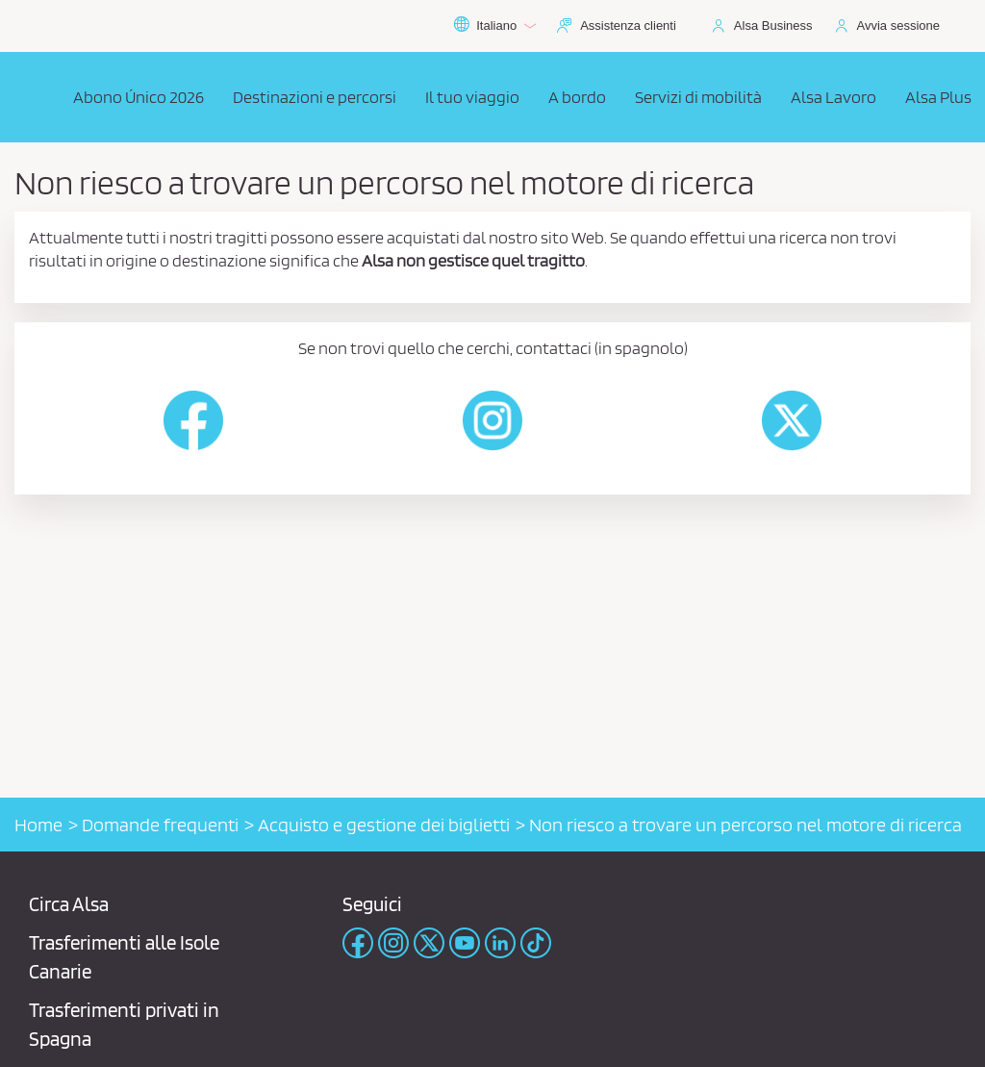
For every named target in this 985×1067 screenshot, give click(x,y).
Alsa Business (773, 25)
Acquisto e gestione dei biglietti (384, 824)
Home (38, 824)
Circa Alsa (69, 904)
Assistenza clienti (628, 25)
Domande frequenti (160, 824)
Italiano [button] (494, 26)
